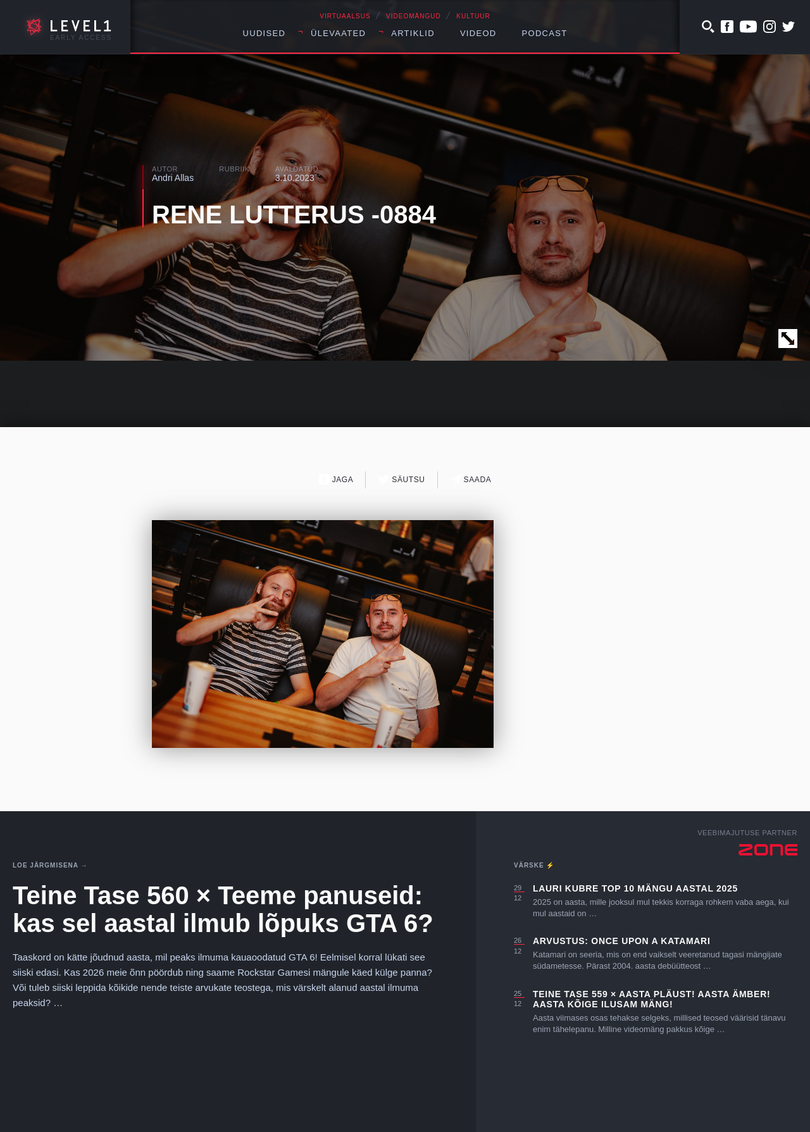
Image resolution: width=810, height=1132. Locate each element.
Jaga (336, 479)
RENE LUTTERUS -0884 (294, 214)
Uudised (264, 33)
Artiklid (413, 33)
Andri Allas (173, 178)
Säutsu (401, 479)
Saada (471, 479)
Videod (478, 33)
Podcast (545, 33)
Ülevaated (338, 33)
